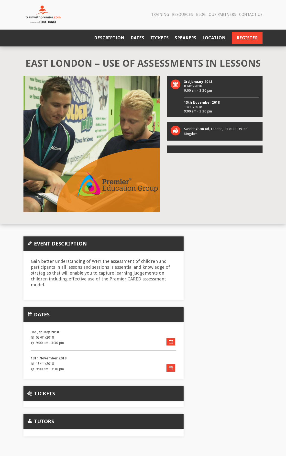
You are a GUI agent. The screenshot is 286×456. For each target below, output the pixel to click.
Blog (201, 14)
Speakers (185, 37)
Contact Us (251, 14)
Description (109, 37)
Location (214, 37)
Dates (137, 37)
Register (247, 37)
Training (160, 14)
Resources (182, 14)
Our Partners (222, 14)
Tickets (159, 37)
